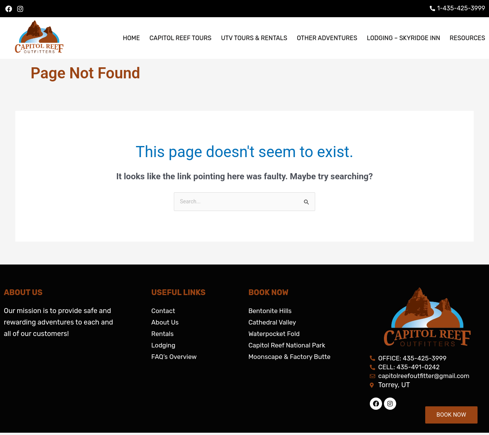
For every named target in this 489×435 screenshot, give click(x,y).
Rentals (163, 334)
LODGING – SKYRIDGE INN (403, 38)
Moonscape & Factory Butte (292, 357)
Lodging (164, 346)
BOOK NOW (451, 414)
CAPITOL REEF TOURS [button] (180, 38)
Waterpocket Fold (276, 334)
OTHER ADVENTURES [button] (327, 38)
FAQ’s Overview (175, 357)
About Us (166, 323)
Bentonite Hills (271, 311)
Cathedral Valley (274, 323)
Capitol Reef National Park (289, 346)
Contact (164, 311)
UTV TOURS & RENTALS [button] (254, 38)
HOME (131, 38)
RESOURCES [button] (467, 38)
